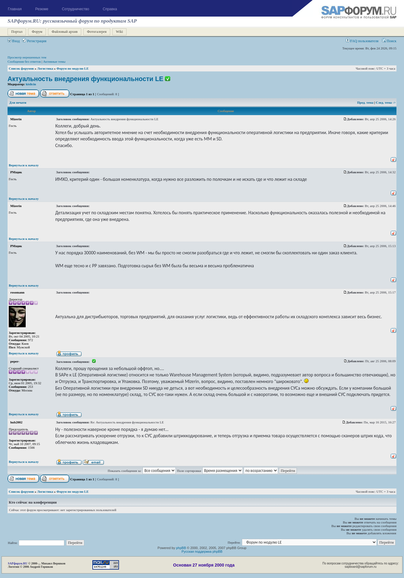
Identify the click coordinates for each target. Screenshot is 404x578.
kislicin (31, 84)
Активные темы (54, 61)
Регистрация (34, 41)
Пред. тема (365, 102)
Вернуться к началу (24, 165)
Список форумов (21, 68)
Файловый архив (65, 32)
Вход (14, 41)
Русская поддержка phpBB (201, 551)
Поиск (389, 41)
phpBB (181, 548)
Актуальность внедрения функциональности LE (85, 79)
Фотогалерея (97, 32)
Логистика (45, 68)
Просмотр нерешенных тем (27, 57)
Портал (16, 32)
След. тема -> (386, 102)
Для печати (18, 102)
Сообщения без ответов (24, 61)
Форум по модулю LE (72, 68)
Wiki (119, 32)
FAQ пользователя (362, 41)
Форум (37, 32)
